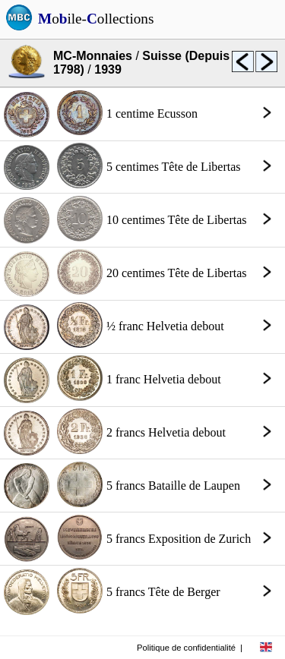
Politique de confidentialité (186, 647)
